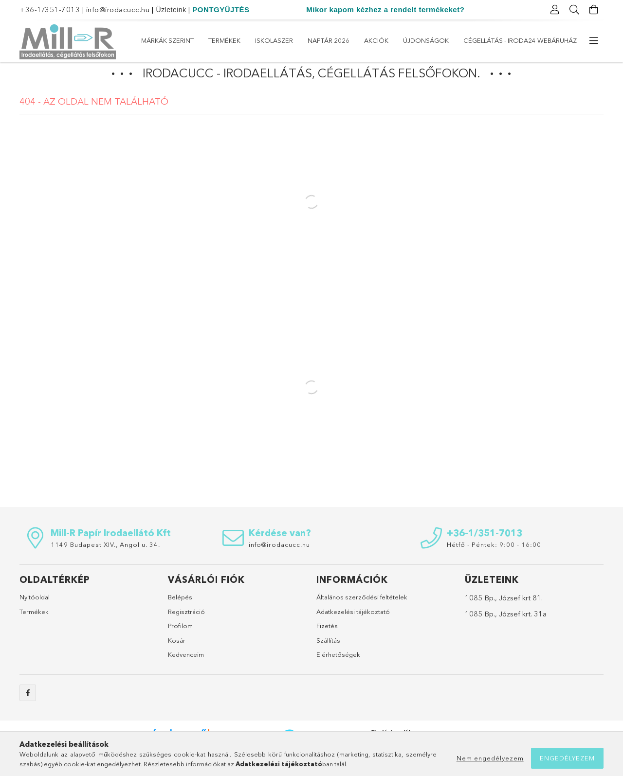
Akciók (342, 40)
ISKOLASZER (444, 40)
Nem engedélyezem (490, 758)
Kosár (176, 658)
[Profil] (555, 9)
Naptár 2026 (389, 40)
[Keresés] (574, 9)
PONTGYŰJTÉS (220, 9)
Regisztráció (186, 629)
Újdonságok (292, 40)
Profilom (180, 644)
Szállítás (328, 658)
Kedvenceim (186, 672)
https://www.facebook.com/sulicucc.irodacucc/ (27, 711)
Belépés (180, 615)
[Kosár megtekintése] (594, 9)
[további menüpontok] (594, 41)
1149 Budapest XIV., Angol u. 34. (105, 562)
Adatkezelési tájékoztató (353, 629)
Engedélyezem (567, 758)
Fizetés (327, 644)
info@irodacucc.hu (118, 9)
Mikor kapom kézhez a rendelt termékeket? (385, 9)
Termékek (493, 40)
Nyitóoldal (34, 615)
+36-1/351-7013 (49, 9)
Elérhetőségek (338, 672)
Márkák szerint (550, 40)
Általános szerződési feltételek (361, 615)
